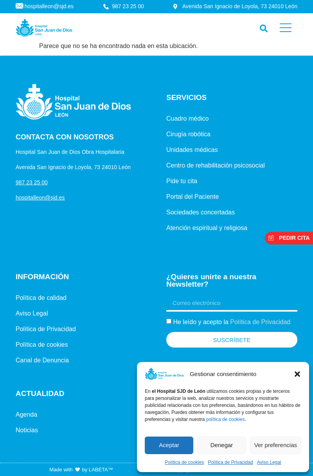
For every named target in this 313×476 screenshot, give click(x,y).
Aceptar (169, 445)
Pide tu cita (181, 181)
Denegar (221, 445)
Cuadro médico (187, 118)
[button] (297, 374)
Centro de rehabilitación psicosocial (215, 165)
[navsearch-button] (262, 27)
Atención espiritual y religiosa (206, 228)
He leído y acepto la (231, 322)
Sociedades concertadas (200, 212)
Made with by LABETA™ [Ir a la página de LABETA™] (81, 469)
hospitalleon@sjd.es (40, 197)
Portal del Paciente (192, 196)
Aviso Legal (269, 462)
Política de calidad (41, 297)
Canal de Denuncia (42, 360)
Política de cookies (184, 462)
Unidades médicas (192, 149)
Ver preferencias (275, 445)
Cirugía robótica (188, 134)
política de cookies (225, 419)
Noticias (27, 430)
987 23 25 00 (32, 182)
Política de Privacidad (230, 462)
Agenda (26, 414)
